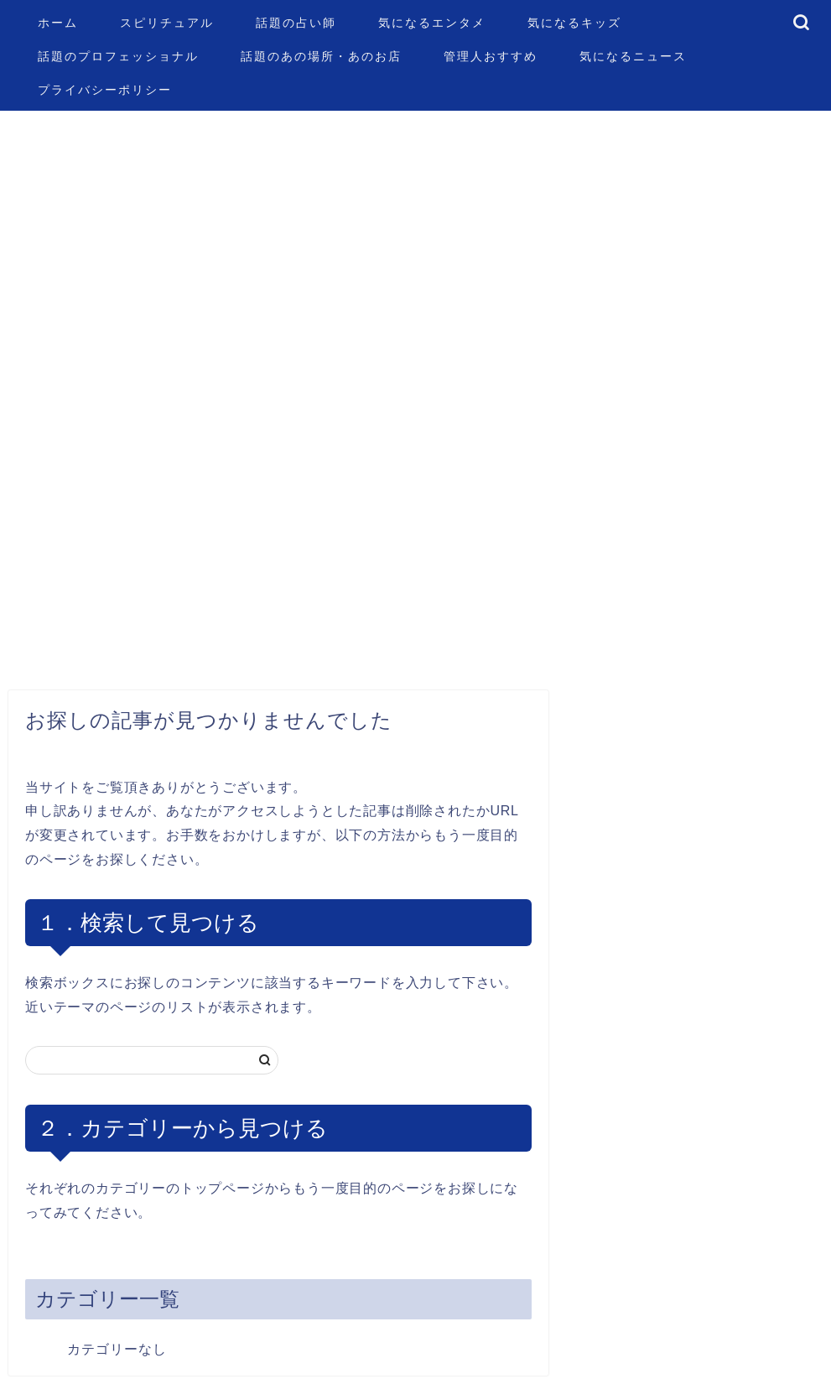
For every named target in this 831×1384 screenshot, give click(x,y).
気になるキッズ (574, 22)
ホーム (58, 22)
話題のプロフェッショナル (118, 56)
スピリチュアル (167, 22)
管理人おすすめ (491, 56)
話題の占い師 (296, 22)
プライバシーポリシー (105, 89)
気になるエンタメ (432, 22)
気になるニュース (633, 56)
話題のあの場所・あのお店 (321, 56)
